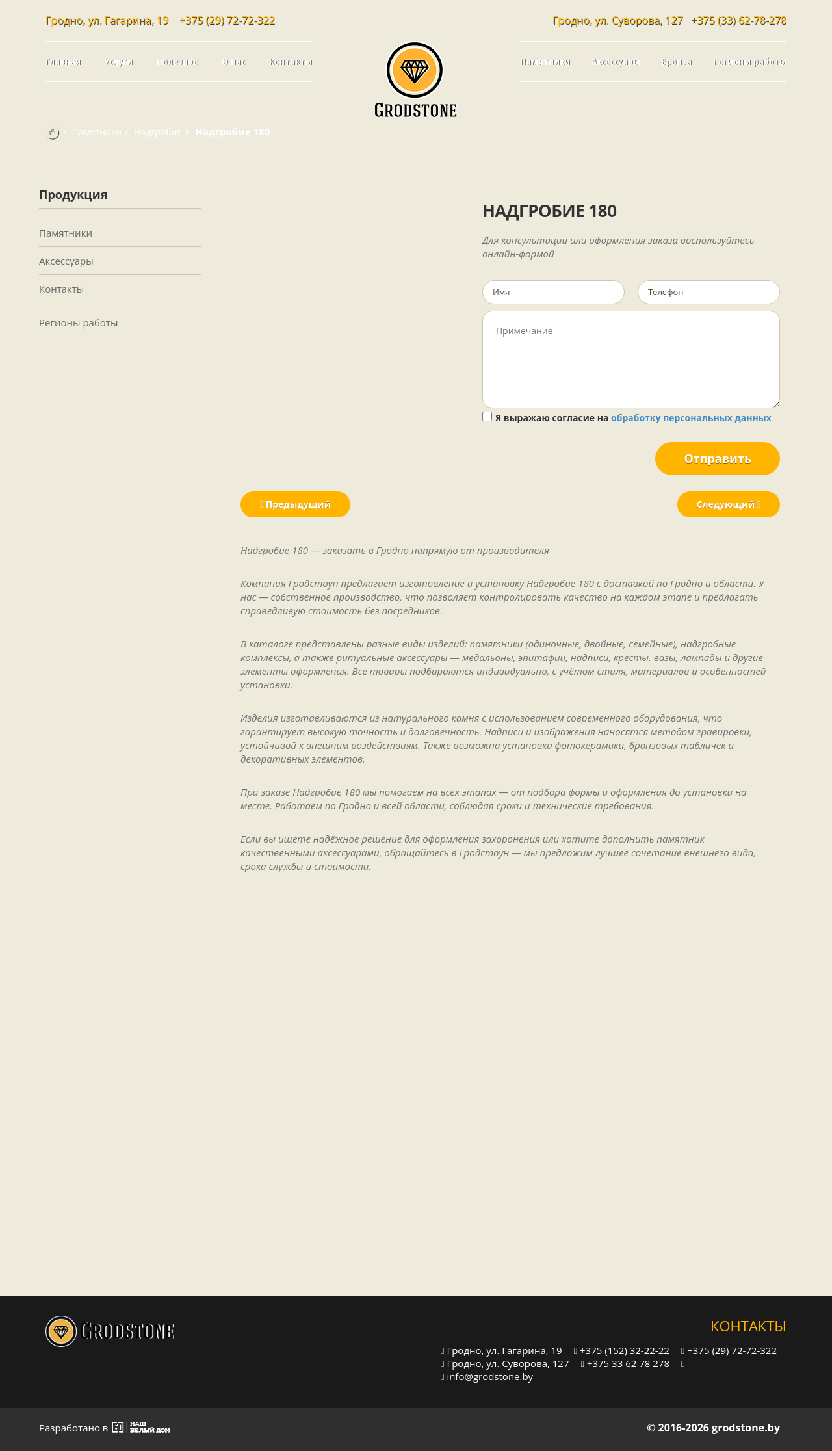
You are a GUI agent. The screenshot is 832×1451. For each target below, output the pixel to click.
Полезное (177, 61)
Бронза (676, 61)
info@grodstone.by (487, 1376)
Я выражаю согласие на (627, 418)
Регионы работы (749, 61)
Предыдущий (295, 504)
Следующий (728, 504)
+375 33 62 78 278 (625, 1363)
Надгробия (158, 131)
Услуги (119, 61)
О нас (233, 61)
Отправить (717, 458)
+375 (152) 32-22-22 (622, 1350)
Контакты (290, 61)
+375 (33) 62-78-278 (738, 20)
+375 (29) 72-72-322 (227, 20)
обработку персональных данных (691, 418)
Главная (63, 61)
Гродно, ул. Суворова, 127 (505, 1363)
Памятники (545, 61)
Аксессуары (616, 61)
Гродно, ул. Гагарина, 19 (501, 1350)
